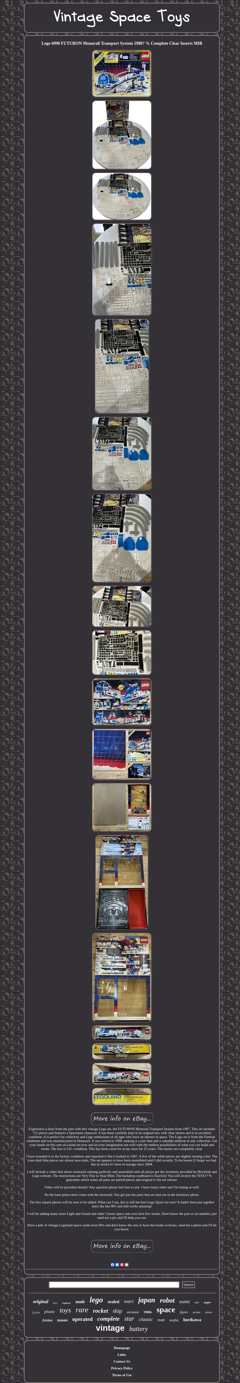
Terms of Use (122, 1375)
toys (65, 1310)
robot (167, 1300)
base (55, 1303)
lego (96, 1300)
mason (62, 1320)
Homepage (122, 1348)
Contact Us (121, 1361)
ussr (197, 1302)
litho (36, 1312)
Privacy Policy (122, 1368)
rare (82, 1309)
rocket (100, 1311)
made (80, 1301)
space (166, 1309)
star (129, 1318)
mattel (184, 1301)
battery (138, 1328)
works (174, 1320)
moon (208, 1312)
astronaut (133, 1312)
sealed (113, 1301)
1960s (147, 1312)
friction (47, 1320)
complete (108, 1318)
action (196, 1312)
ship (117, 1311)
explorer (66, 1302)
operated (82, 1319)
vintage (110, 1327)
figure (184, 1312)
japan (146, 1300)
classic (146, 1319)
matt (161, 1320)
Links (122, 1355)
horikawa (192, 1319)
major (207, 1302)
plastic (49, 1311)
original (41, 1301)
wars (129, 1301)
